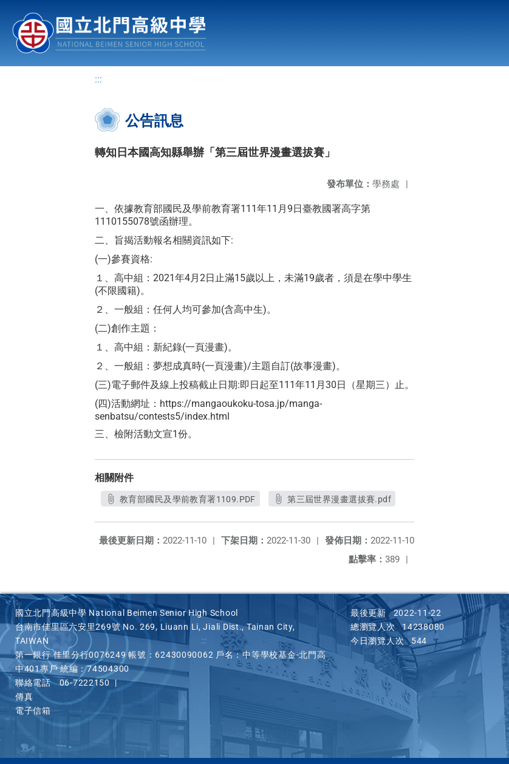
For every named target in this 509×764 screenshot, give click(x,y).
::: (98, 79)
